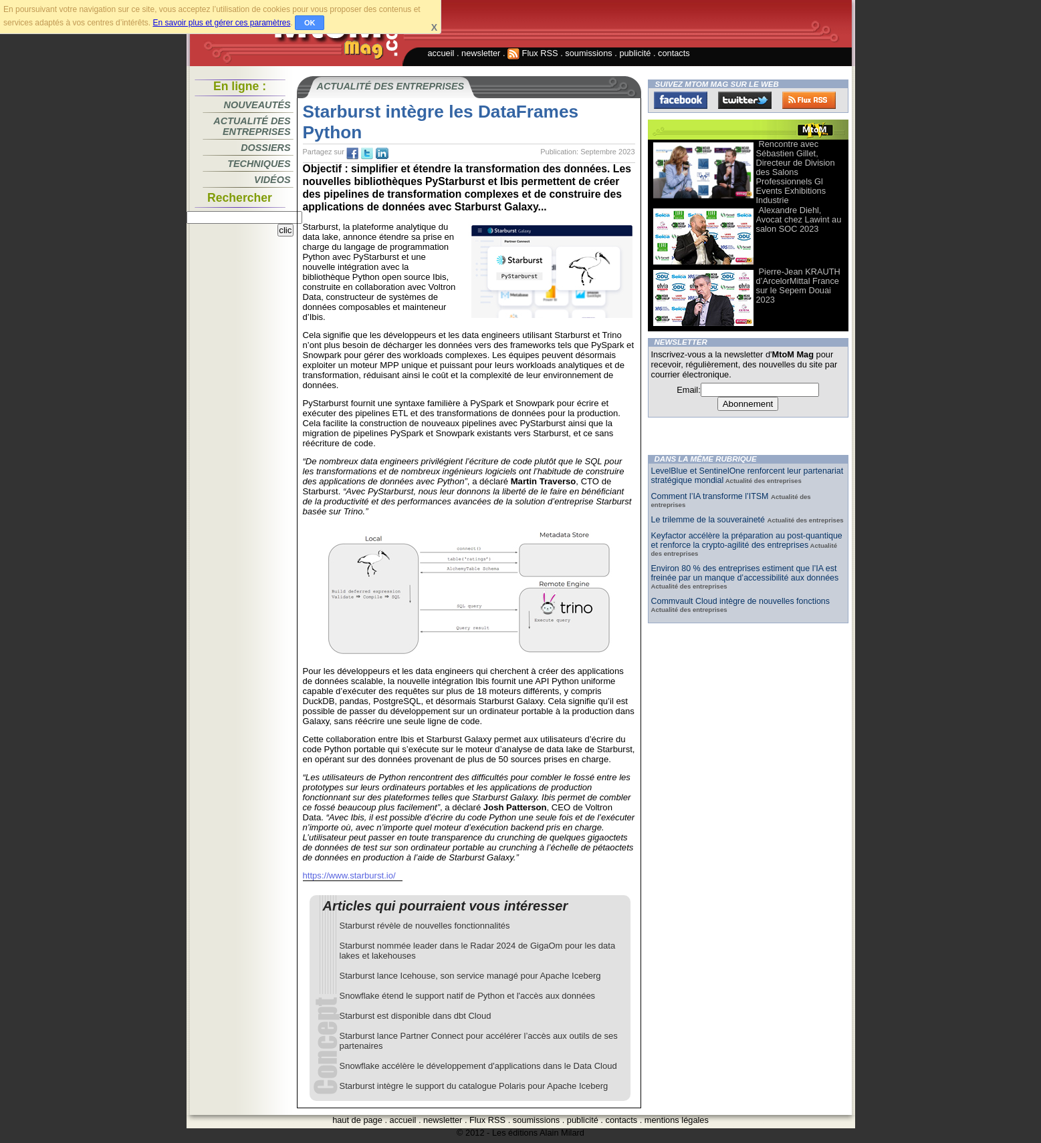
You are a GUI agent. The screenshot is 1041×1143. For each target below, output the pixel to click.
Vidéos (272, 179)
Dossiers (265, 147)
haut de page (357, 1120)
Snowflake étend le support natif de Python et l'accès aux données (468, 996)
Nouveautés (257, 105)
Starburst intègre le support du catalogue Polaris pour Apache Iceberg (474, 1086)
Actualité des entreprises (251, 126)
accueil (441, 53)
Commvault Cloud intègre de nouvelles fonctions (740, 601)
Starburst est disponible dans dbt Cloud (415, 1016)
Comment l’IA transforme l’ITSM (711, 496)
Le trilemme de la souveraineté (709, 519)
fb (352, 153)
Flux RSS (532, 53)
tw (367, 153)
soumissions (588, 53)
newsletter (480, 53)
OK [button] (310, 23)
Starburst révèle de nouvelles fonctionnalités (425, 926)
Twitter (745, 100)
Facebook (680, 100)
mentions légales (677, 1120)
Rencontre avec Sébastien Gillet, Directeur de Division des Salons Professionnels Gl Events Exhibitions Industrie (795, 172)
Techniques (258, 163)
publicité (635, 53)
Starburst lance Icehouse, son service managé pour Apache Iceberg (470, 976)
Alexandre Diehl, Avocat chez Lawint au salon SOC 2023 (799, 219)
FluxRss (809, 100)
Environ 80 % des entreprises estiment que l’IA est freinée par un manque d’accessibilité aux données (745, 573)
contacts (674, 53)
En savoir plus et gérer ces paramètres (221, 22)
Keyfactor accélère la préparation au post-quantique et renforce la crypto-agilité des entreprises (746, 540)
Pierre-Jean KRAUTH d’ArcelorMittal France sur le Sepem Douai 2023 (798, 286)
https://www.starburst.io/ (349, 875)
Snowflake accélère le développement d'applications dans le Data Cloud (478, 1066)
